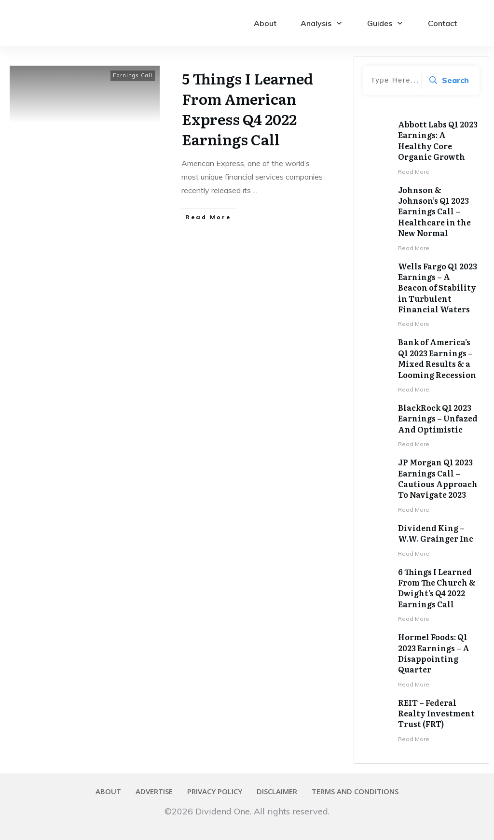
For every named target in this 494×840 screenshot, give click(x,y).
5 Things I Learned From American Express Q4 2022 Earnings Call (247, 109)
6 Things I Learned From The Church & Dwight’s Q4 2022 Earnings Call (437, 588)
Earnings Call (132, 75)
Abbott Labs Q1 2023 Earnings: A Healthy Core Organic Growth (438, 140)
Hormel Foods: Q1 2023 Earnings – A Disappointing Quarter (433, 653)
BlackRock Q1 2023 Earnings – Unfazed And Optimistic (438, 418)
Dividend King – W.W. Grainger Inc (435, 533)
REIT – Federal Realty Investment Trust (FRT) (436, 713)
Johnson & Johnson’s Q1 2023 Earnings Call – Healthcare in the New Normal (434, 211)
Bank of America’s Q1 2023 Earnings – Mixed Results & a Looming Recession (437, 358)
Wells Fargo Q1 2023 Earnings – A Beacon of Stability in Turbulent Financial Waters (437, 287)
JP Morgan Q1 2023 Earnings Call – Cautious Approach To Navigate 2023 (438, 478)
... (255, 190)
